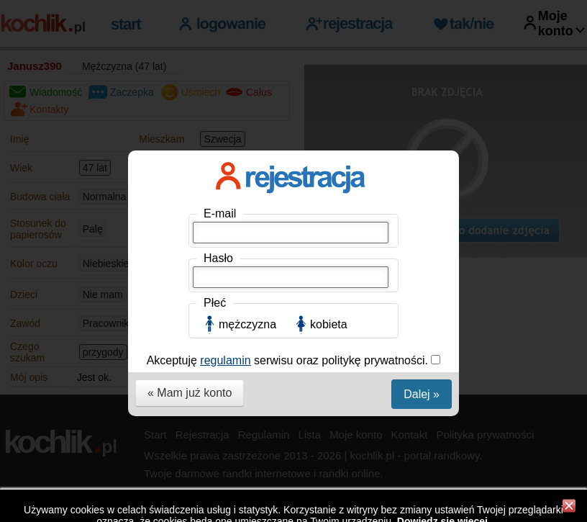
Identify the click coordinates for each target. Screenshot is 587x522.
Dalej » (422, 394)
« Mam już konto (189, 393)
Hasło (218, 258)
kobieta (328, 324)
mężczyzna (247, 324)
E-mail (220, 213)
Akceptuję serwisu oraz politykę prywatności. (289, 360)
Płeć (215, 303)
